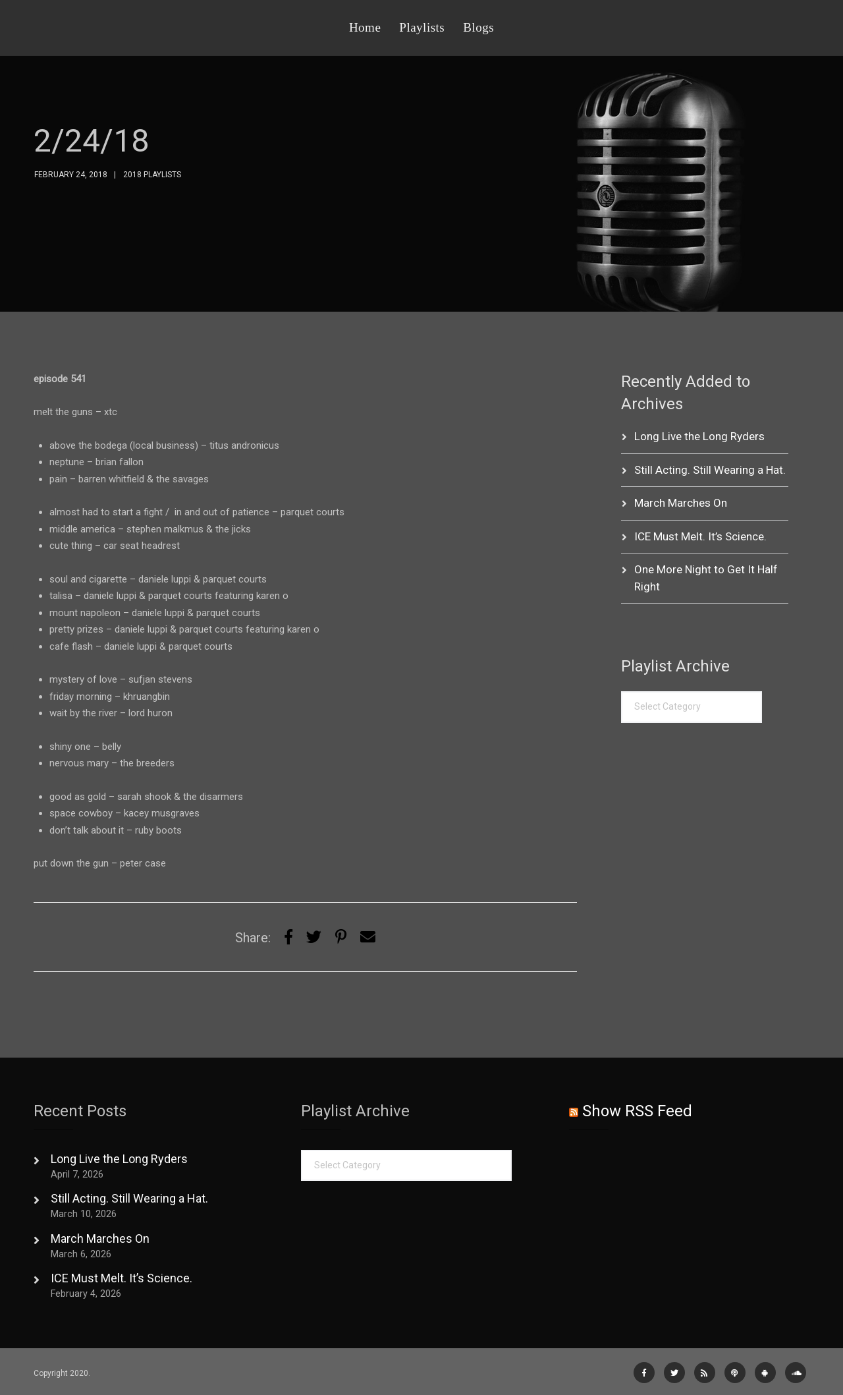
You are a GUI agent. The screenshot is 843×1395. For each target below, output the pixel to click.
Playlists (422, 27)
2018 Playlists (152, 174)
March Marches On (680, 502)
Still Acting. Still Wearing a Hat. (710, 469)
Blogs (478, 27)
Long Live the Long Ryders (699, 436)
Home (365, 27)
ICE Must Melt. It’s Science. (700, 536)
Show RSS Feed (637, 1111)
